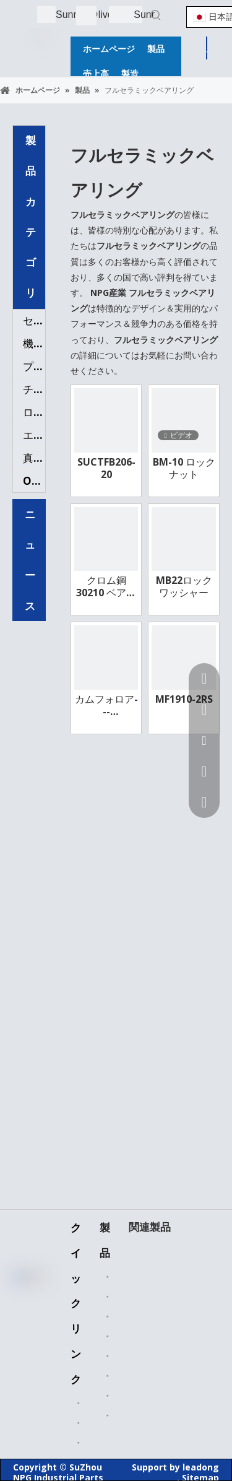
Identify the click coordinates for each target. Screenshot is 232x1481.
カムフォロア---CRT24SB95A (106, 705)
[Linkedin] (27, 1314)
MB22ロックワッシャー (184, 586)
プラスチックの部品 (34, 366)
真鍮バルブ (34, 458)
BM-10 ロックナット (184, 468)
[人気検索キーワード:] (156, 15)
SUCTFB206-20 (106, 468)
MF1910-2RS (184, 699)
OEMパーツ (34, 481)
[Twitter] (27, 1334)
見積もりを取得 (207, 50)
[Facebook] (27, 1294)
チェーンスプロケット (34, 389)
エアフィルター (34, 435)
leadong (201, 1467)
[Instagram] (27, 1373)
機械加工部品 (34, 343)
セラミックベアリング (34, 320)
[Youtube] (27, 1353)
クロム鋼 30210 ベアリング (106, 586)
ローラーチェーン (34, 412)
